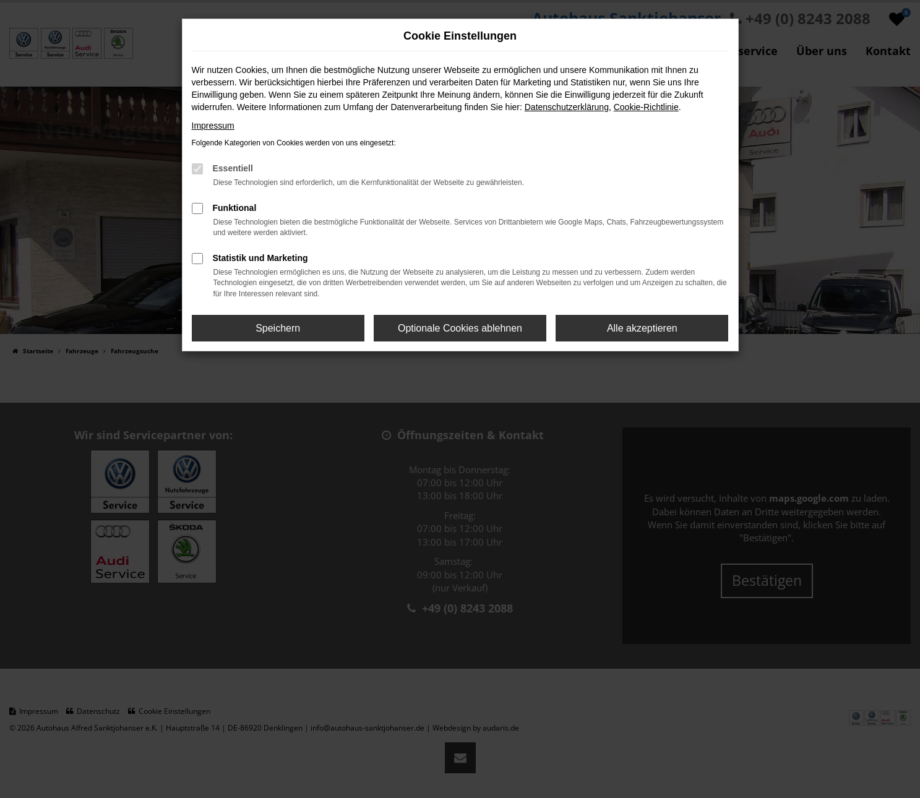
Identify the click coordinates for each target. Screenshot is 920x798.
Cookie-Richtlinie (646, 107)
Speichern (278, 328)
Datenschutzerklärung (567, 107)
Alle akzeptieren (642, 328)
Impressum (213, 126)
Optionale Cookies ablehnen (460, 328)
